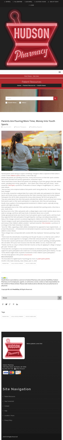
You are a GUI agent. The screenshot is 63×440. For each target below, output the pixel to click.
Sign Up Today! (53, 1)
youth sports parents (43, 259)
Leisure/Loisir (28, 255)
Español (7, 1)
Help (5, 411)
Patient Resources (29, 85)
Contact (6, 406)
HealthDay (16, 289)
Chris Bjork (11, 185)
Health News (11, 103)
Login (31, 5)
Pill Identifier (17, 1)
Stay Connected (9, 401)
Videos (22, 103)
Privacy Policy (8, 420)
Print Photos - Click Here (31, 76)
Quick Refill (28, 1)
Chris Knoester (46, 223)
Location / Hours (40, 1)
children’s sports (15, 175)
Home (19, 85)
